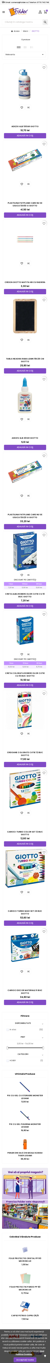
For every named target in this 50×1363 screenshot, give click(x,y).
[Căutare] (22, 22)
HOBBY (26, 1060)
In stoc (26, 1029)
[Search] (45, 22)
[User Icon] (40, 12)
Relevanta (25, 54)
